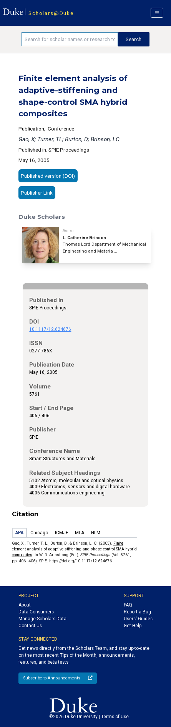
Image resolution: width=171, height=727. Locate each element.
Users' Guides (138, 618)
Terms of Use (115, 716)
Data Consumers (36, 612)
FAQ (128, 605)
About (24, 605)
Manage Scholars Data (42, 618)
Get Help (132, 625)
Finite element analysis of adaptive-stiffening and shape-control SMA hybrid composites (74, 549)
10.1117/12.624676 (50, 329)
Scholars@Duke (50, 13)
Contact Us (30, 625)
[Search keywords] (70, 39)
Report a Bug (137, 612)
